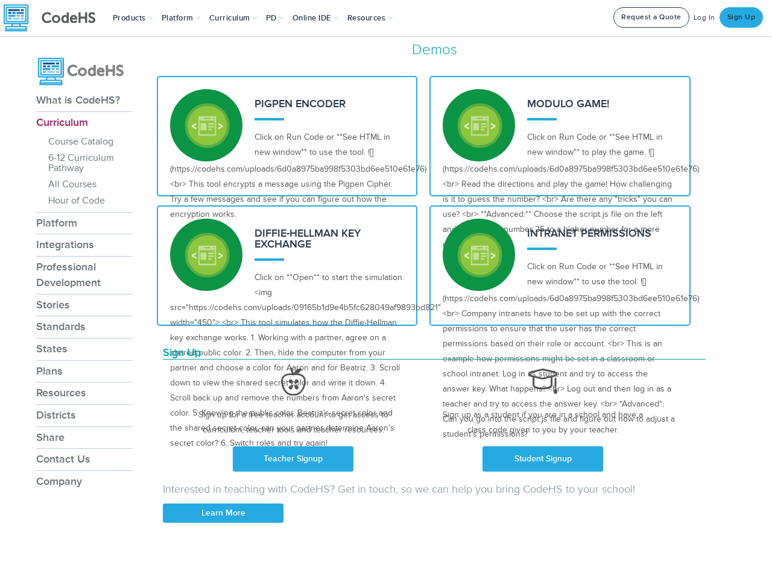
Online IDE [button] (316, 18)
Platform (56, 222)
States (52, 348)
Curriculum (62, 122)
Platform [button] (181, 18)
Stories (53, 304)
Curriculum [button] (233, 18)
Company (59, 481)
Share (50, 437)
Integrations (65, 244)
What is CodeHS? (78, 100)
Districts (56, 415)
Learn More (223, 513)
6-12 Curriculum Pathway (81, 163)
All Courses (72, 184)
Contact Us (63, 459)
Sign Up (741, 17)
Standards (61, 326)
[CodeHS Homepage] (54, 18)
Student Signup (543, 459)
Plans (49, 371)
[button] (133, 18)
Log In (704, 17)
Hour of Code (76, 201)
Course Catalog (80, 142)
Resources (61, 392)
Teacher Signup (293, 459)
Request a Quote (651, 17)
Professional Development (68, 274)
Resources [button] (370, 18)
